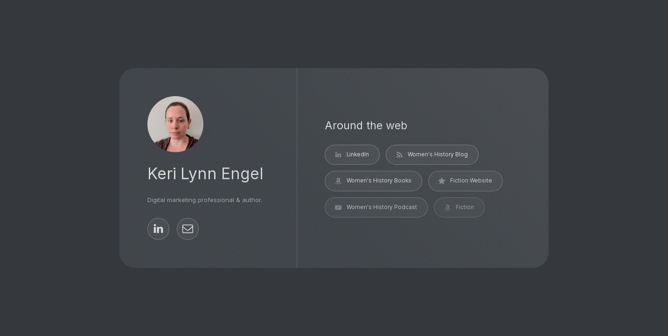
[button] (158, 229)
